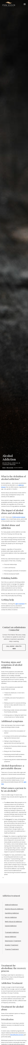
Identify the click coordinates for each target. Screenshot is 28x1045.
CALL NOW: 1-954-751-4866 (14, 647)
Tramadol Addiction (12, 932)
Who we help (10, 467)
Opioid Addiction (11, 926)
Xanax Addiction (10, 937)
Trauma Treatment (12, 949)
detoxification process (16, 1035)
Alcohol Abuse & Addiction (14, 909)
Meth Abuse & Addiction (13, 922)
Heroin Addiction (11, 917)
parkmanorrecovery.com (8, 4)
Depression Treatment (13, 941)
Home (3, 467)
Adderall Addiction (11, 905)
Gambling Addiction (12, 913)
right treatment (20, 604)
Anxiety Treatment (11, 945)
